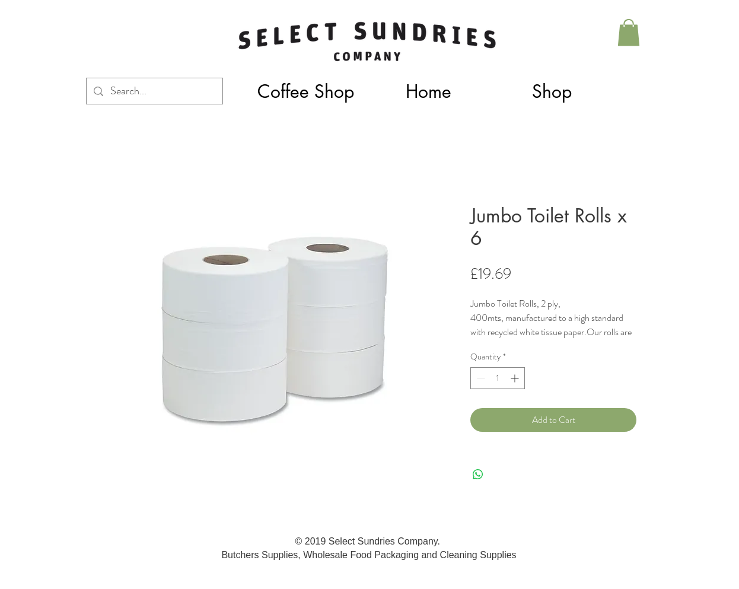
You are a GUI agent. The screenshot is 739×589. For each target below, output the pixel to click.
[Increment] (515, 378)
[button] (551, 91)
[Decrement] (479, 378)
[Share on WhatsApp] (478, 474)
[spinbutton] (497, 378)
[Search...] (154, 91)
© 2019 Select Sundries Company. (369, 541)
